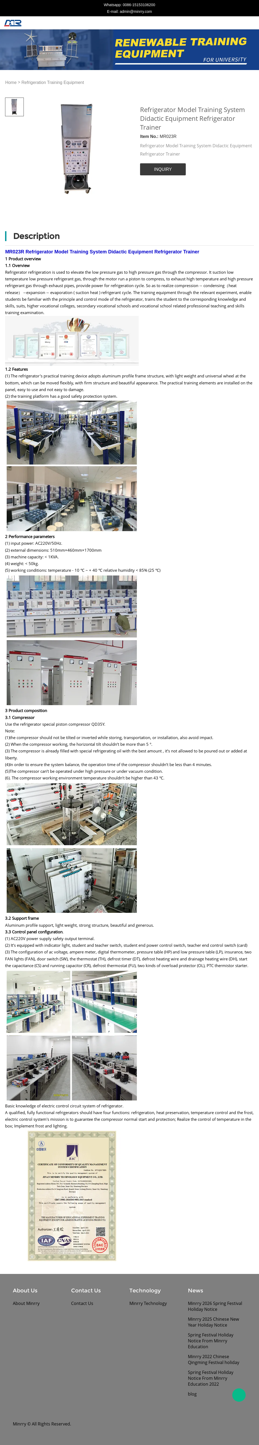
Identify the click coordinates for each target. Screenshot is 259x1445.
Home (11, 82)
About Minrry (26, 1303)
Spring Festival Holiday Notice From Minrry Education (210, 1341)
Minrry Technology (148, 1303)
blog (192, 1394)
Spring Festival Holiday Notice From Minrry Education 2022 (210, 1378)
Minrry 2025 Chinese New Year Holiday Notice (213, 1322)
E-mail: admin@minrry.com (129, 11)
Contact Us (82, 1303)
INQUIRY (163, 169)
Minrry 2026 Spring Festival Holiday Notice (215, 1306)
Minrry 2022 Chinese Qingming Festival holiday (213, 1359)
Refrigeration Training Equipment (52, 82)
